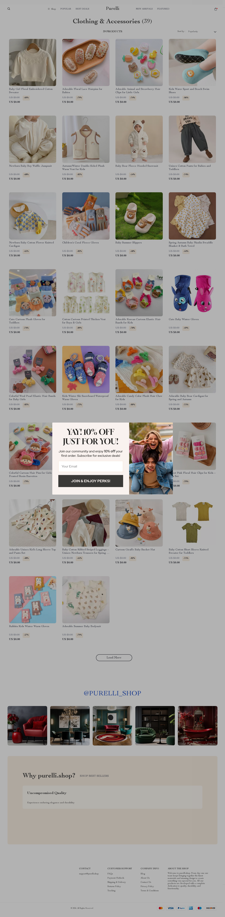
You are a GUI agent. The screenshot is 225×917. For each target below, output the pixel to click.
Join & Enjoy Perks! (90, 481)
